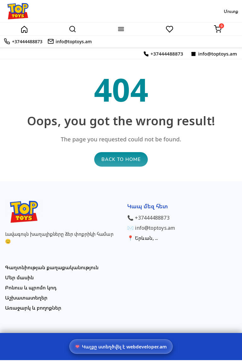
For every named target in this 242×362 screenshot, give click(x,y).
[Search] (72, 29)
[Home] (24, 29)
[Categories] (121, 29)
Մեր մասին (19, 279)
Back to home (121, 160)
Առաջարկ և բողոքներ (33, 309)
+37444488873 (152, 219)
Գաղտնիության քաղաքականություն (52, 269)
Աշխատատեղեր (26, 299)
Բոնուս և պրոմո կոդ (31, 289)
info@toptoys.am (155, 229)
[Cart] (218, 29)
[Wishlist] (169, 29)
